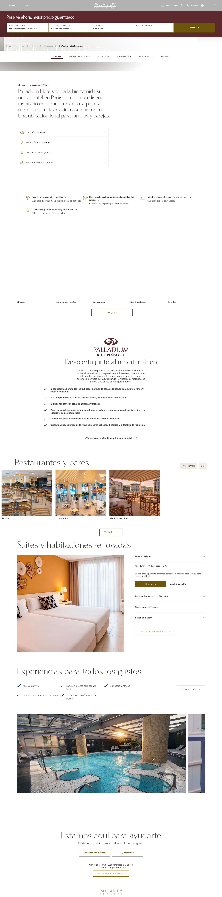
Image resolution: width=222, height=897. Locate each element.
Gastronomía (124, 56)
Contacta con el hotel (95, 837)
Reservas (127, 837)
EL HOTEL (57, 56)
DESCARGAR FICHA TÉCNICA (111, 858)
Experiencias (103, 56)
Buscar (194, 27)
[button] (27, 27)
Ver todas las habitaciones (155, 616)
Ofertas (26, 5)
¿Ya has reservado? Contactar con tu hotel (111, 423)
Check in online (171, 5)
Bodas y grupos (146, 56)
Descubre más (190, 674)
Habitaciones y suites (79, 56)
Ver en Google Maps (111, 852)
